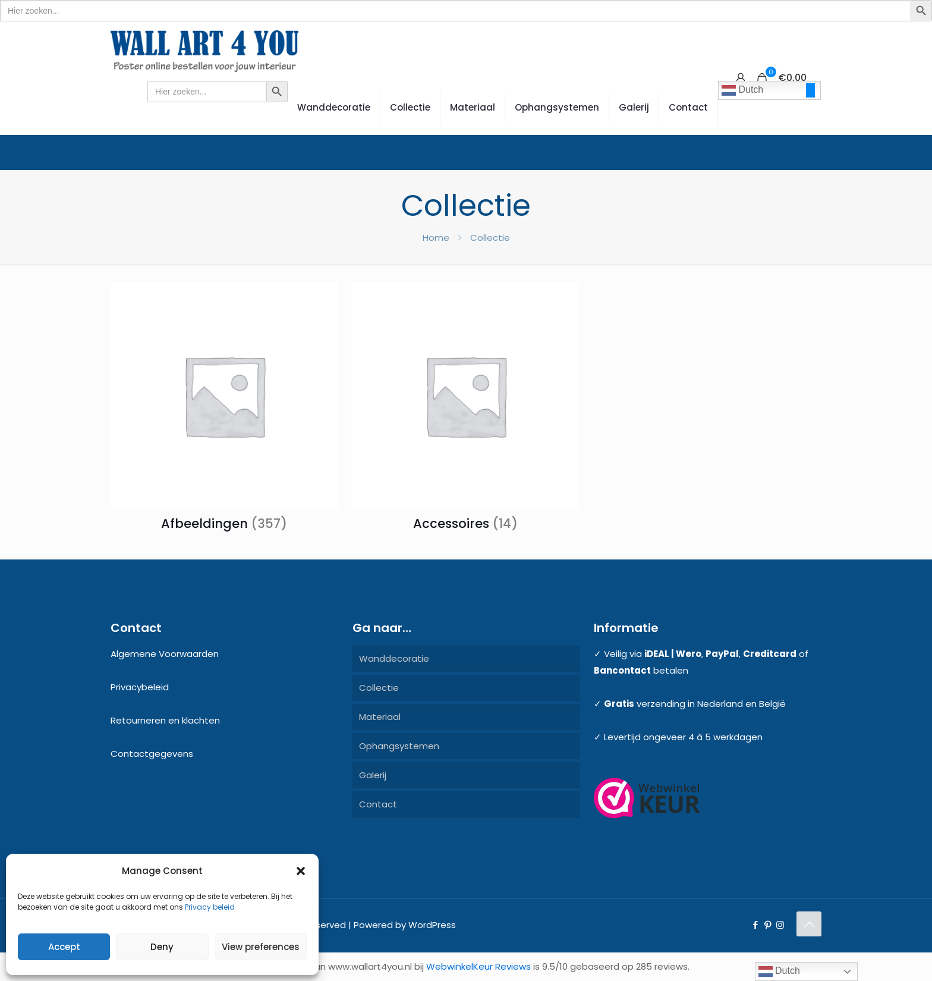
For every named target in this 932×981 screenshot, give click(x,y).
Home (436, 237)
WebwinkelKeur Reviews (478, 966)
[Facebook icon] (755, 925)
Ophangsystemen (399, 746)
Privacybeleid (140, 687)
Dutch (742, 90)
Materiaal (380, 716)
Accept (64, 947)
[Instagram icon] (780, 925)
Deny (162, 947)
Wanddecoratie (394, 658)
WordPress (432, 925)
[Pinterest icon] (767, 925)
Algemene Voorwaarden (165, 653)
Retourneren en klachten (165, 720)
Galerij (372, 775)
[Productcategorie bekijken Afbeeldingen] (224, 410)
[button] (301, 871)
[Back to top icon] (808, 923)
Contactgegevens (152, 753)
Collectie (379, 687)
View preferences (261, 947)
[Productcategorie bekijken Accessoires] (465, 410)
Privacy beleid (210, 907)
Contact (378, 804)
